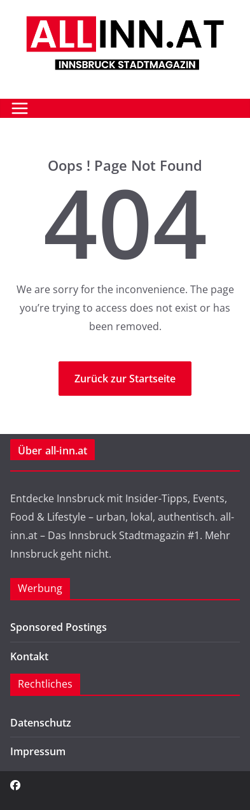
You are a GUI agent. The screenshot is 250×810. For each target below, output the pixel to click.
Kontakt (29, 656)
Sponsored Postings (58, 627)
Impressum (38, 751)
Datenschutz (40, 723)
